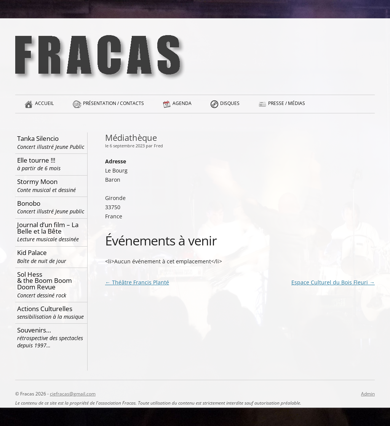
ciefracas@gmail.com (73, 393)
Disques (230, 106)
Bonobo (51, 207)
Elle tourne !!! (51, 164)
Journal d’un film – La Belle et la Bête (51, 231)
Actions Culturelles (51, 312)
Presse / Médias (286, 106)
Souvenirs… (51, 337)
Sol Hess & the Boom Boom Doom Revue (51, 284)
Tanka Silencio (51, 142)
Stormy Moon (51, 185)
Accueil (44, 106)
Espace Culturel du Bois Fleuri (333, 282)
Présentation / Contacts (113, 106)
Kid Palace (51, 256)
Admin (368, 393)
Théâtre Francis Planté (137, 282)
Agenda (182, 106)
